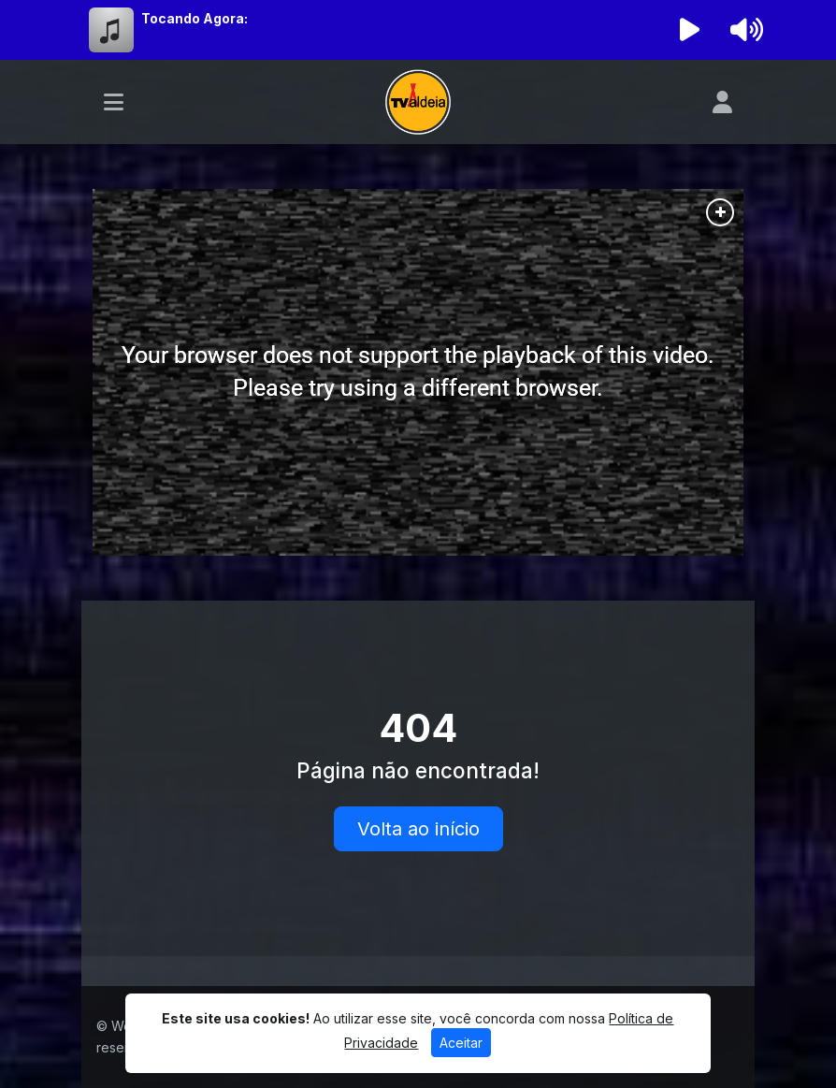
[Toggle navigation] (114, 102)
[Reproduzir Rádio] (690, 29)
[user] (722, 102)
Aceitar (461, 1043)
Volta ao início (418, 829)
